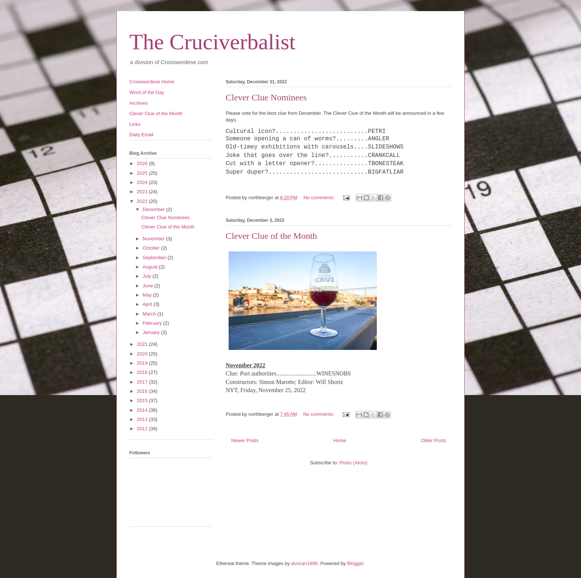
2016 (143, 391)
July (148, 276)
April (148, 304)
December (154, 209)
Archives (138, 103)
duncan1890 (304, 563)
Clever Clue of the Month (271, 236)
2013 (143, 419)
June (149, 285)
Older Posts (433, 440)
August (151, 267)
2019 (143, 363)
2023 (143, 191)
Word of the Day (146, 92)
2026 (143, 163)
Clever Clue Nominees (266, 97)
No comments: (319, 197)
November (154, 238)
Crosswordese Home (151, 81)
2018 (143, 372)
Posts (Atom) (353, 462)
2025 (143, 173)
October (152, 248)
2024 (143, 182)
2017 (143, 382)
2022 (143, 201)
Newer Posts (245, 440)
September (155, 257)
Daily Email (141, 134)
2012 (143, 428)
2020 (143, 354)
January (152, 332)
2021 (143, 344)
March (150, 314)
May (148, 295)
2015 (143, 400)
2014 (143, 410)
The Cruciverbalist (212, 42)
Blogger (355, 563)
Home (339, 440)
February (153, 323)
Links (134, 124)
